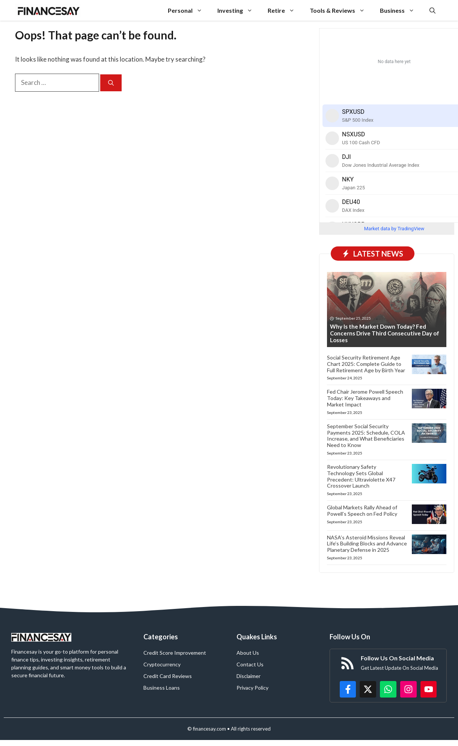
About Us (248, 652)
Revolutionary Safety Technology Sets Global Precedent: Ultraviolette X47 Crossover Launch (361, 476)
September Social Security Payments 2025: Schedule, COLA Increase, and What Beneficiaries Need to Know (366, 435)
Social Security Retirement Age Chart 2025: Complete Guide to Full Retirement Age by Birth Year (366, 363)
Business (401, 10)
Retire (285, 10)
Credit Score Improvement (174, 652)
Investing (238, 10)
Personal (189, 10)
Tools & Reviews (341, 10)
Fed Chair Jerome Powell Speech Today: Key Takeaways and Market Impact (365, 398)
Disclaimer (249, 676)
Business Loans (161, 687)
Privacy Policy (252, 687)
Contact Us (250, 664)
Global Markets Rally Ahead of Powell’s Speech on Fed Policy (362, 510)
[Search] (111, 82)
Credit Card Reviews (167, 676)
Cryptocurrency (162, 664)
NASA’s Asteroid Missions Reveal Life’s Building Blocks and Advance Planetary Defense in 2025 (367, 543)
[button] (432, 10)
